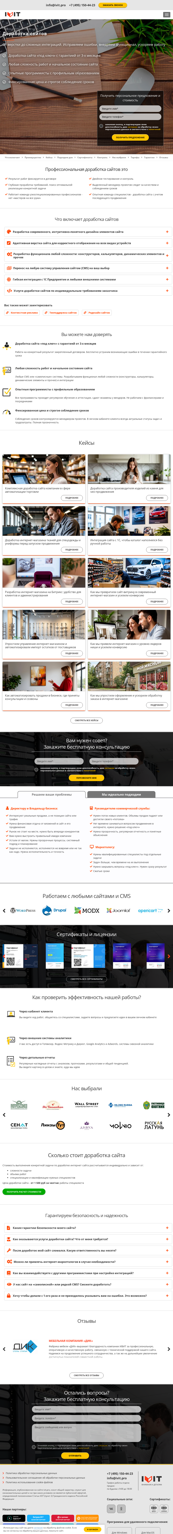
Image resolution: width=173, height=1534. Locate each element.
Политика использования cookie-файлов (29, 1484)
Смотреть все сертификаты (87, 981)
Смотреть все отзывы (86, 1377)
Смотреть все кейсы (86, 722)
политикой (17, 131)
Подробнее (71, 500)
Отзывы (86, 1323)
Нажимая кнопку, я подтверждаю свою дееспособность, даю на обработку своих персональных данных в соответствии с (35, 128)
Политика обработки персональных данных (31, 1475)
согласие (38, 126)
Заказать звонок (113, 5)
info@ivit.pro (56, 5)
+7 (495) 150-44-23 (82, 5)
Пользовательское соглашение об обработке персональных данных (45, 1480)
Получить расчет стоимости (24, 1194)
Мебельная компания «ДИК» (71, 1343)
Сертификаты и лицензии (86, 936)
